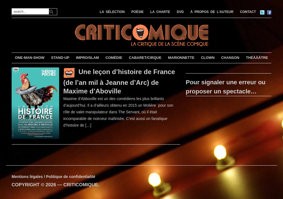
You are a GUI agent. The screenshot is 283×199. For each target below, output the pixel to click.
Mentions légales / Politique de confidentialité (53, 176)
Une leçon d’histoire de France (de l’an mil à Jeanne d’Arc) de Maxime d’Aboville (119, 81)
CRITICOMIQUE (80, 184)
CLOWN (207, 58)
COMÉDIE (114, 58)
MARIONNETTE (181, 58)
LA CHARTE (160, 12)
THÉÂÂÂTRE (257, 58)
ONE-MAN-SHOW (29, 58)
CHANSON (230, 58)
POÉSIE (137, 12)
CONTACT (248, 12)
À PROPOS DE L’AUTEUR (212, 12)
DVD (180, 12)
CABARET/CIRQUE (145, 58)
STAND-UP (60, 58)
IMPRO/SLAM (87, 58)
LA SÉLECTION (112, 12)
